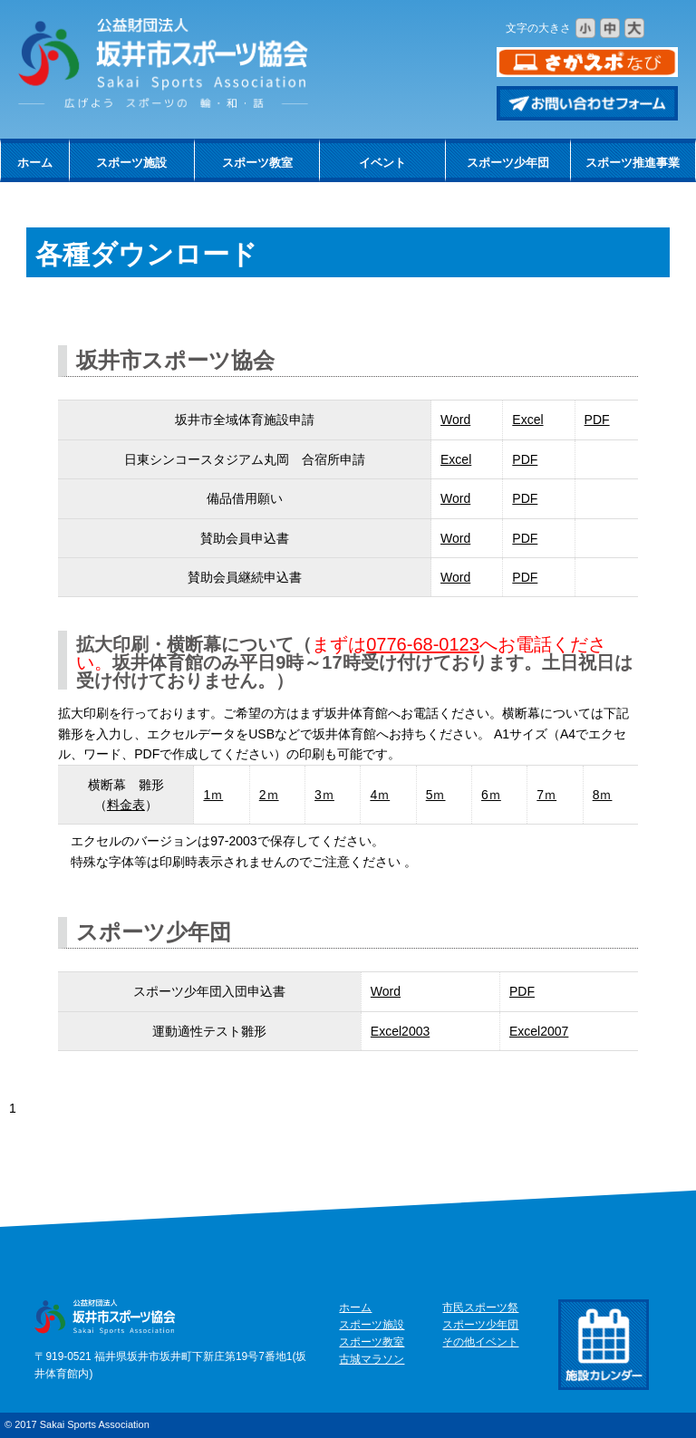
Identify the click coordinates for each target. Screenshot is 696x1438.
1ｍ (213, 794)
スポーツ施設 (131, 162)
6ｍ (491, 794)
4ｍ (380, 794)
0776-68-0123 (422, 644)
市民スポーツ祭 (480, 1307)
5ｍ (436, 794)
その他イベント (480, 1342)
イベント (382, 162)
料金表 (126, 804)
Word (455, 419)
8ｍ (603, 794)
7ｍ (546, 794)
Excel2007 (538, 1031)
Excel (527, 419)
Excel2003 (400, 1031)
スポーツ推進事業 (632, 162)
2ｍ (269, 794)
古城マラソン (371, 1359)
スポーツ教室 (257, 162)
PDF (597, 419)
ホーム (35, 162)
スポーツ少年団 (508, 162)
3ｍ (324, 794)
